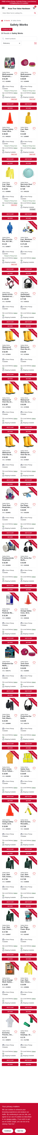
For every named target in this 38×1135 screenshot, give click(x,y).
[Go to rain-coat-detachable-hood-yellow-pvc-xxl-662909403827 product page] (28, 138)
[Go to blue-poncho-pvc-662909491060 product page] (10, 248)
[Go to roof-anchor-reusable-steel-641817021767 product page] (28, 830)
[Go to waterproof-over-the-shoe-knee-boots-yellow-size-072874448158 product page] (10, 408)
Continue (7, 1131)
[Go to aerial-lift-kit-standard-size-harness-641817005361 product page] (10, 302)
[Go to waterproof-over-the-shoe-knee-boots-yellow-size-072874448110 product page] (28, 461)
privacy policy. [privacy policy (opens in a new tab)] (12, 1119)
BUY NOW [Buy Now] (10, 108)
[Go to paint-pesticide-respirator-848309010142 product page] (10, 566)
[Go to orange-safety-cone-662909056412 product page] (10, 138)
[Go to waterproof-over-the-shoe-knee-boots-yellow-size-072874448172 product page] (28, 408)
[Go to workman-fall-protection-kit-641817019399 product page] (28, 248)
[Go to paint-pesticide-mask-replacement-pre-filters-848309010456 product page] (10, 619)
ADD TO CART (10, 104)
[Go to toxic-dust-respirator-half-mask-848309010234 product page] (10, 513)
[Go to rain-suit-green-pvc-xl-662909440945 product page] (10, 935)
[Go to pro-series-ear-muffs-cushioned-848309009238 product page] (28, 566)
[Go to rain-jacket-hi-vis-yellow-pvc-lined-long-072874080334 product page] (10, 777)
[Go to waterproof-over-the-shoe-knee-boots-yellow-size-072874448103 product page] (10, 461)
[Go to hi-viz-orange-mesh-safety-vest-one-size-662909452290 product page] (10, 988)
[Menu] (3, 8)
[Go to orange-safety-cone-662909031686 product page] (10, 830)
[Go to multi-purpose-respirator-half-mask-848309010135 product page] (10, 83)
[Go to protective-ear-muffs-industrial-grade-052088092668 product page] (28, 724)
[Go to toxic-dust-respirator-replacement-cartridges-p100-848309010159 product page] (28, 671)
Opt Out (20, 1131)
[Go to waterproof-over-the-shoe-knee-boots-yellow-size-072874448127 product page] (10, 355)
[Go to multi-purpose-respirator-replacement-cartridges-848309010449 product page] (28, 83)
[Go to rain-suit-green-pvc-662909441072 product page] (10, 882)
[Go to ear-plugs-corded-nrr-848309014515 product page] (28, 513)
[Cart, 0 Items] (34, 8)
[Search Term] (19, 13)
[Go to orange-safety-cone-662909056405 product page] (28, 619)
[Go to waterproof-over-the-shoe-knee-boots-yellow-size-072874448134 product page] (28, 355)
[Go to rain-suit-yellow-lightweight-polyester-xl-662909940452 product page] (10, 193)
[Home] (2, 21)
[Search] (35, 13)
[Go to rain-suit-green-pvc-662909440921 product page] (28, 882)
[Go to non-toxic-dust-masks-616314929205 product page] (28, 193)
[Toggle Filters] (35, 43)
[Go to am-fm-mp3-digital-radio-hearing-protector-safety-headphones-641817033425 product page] (28, 302)
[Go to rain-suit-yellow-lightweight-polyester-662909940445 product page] (28, 988)
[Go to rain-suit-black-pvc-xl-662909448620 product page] (10, 724)
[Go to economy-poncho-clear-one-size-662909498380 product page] (10, 1041)
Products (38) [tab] (7, 29)
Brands (7, 20)
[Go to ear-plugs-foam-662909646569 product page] (28, 935)
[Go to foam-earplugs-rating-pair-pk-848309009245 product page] (28, 1041)
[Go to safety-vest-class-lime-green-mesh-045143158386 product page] (28, 777)
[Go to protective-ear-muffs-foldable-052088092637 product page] (10, 671)
